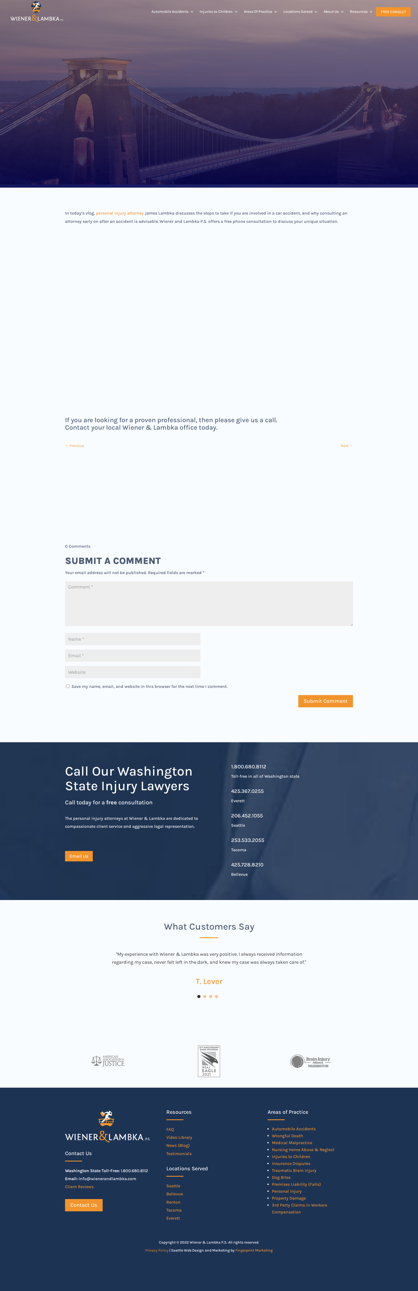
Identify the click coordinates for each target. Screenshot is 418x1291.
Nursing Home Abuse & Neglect (303, 1149)
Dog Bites (281, 1177)
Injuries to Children (216, 11)
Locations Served (297, 11)
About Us (331, 11)
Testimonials (179, 1153)
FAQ (170, 1129)
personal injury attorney (120, 213)
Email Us (79, 856)
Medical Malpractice (292, 1142)
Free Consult (393, 11)
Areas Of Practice (258, 11)
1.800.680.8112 (248, 767)
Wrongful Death (287, 1135)
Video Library (179, 1137)
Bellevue (174, 1193)
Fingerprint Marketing (254, 1250)
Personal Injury (287, 1191)
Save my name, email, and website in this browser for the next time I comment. (149, 686)
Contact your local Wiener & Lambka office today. (141, 427)
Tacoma (174, 1210)
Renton (173, 1202)
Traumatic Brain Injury (294, 1170)
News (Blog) (178, 1145)
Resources (359, 11)
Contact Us (83, 1205)
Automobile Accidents (169, 11)
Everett (173, 1218)
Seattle (173, 1185)
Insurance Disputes (291, 1163)
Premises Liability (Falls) (296, 1184)
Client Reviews (79, 1186)
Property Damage (289, 1198)
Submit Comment (326, 701)
